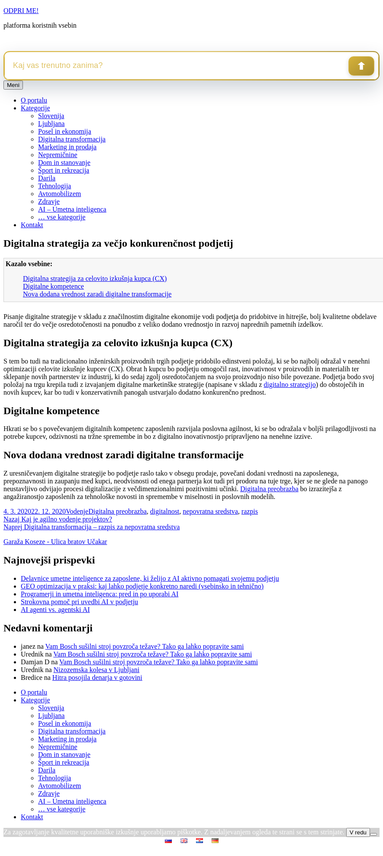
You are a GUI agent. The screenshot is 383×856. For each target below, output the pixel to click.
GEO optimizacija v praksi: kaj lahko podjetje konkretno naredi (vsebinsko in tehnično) (142, 586)
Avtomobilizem (59, 193)
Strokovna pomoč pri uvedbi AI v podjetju (79, 601)
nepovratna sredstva (210, 511)
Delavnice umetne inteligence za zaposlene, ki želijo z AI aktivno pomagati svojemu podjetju (150, 578)
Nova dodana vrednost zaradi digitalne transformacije (97, 294)
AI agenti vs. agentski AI (55, 609)
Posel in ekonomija (64, 131)
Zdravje (49, 201)
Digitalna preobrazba (269, 488)
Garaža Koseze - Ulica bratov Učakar (55, 541)
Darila (46, 178)
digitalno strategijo (289, 384)
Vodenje (77, 511)
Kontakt (32, 224)
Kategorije (35, 108)
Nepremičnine (57, 154)
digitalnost (165, 511)
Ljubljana (51, 123)
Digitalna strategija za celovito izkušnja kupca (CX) (95, 278)
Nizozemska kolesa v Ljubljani (97, 669)
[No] (373, 834)
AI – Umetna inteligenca (72, 209)
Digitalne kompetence (53, 286)
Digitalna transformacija (72, 139)
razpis (249, 511)
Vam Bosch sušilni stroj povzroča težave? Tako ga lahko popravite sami (144, 646)
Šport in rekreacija (63, 170)
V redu (358, 832)
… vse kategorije (61, 217)
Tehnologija (54, 186)
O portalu (34, 100)
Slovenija (51, 115)
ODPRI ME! (21, 10)
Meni (13, 85)
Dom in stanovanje (64, 162)
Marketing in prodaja (67, 147)
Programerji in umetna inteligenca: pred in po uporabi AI (99, 594)
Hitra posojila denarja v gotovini (97, 677)
